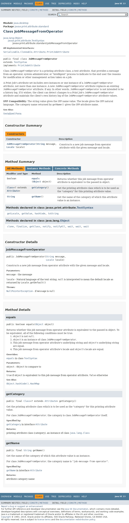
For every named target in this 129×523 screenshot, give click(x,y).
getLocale (13, 213)
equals (36, 178)
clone (10, 226)
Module (18, 3)
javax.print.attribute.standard (32, 26)
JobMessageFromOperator (20, 144)
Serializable (11, 52)
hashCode (40, 213)
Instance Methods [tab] (38, 168)
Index (76, 3)
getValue (27, 213)
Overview (6, 3)
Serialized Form (12, 113)
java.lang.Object (12, 38)
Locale (10, 147)
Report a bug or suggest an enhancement (22, 506)
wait (70, 226)
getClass (34, 226)
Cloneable (26, 52)
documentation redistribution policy (77, 519)
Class (10, 187)
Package (28, 3)
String (41, 144)
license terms (44, 519)
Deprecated (64, 3)
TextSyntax (20, 62)
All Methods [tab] (15, 168)
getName (36, 196)
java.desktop (21, 23)
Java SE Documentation (76, 509)
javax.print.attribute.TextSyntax (26, 40)
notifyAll (59, 226)
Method (44, 10)
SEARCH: (52, 14)
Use (47, 3)
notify (47, 226)
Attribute (39, 52)
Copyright (6, 517)
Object (37, 181)
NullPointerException (19, 291)
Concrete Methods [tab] (67, 168)
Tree (53, 3)
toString (53, 213)
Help (84, 3)
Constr (33, 10)
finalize (21, 226)
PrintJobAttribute (58, 52)
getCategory (39, 187)
